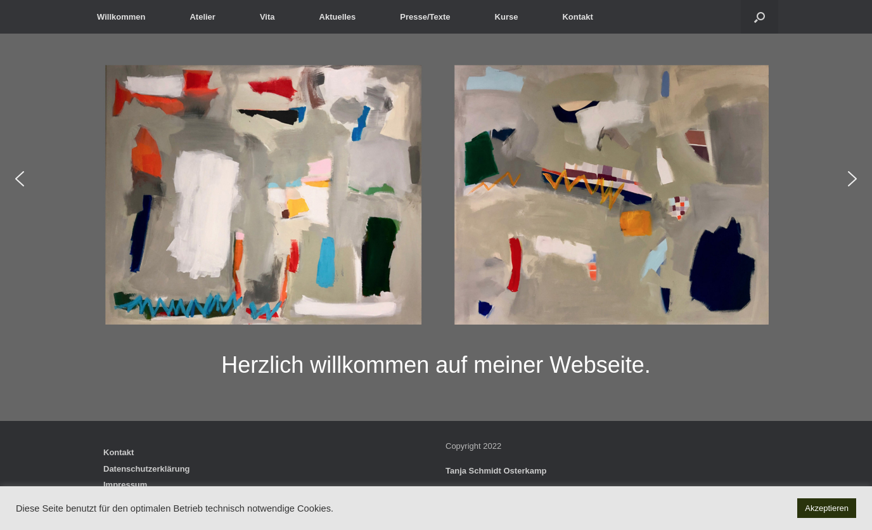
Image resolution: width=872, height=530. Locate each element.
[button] (759, 17)
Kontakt (577, 17)
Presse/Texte (425, 17)
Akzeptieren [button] (827, 508)
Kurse (506, 17)
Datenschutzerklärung (146, 469)
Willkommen (121, 17)
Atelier (202, 17)
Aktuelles (337, 17)
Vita (267, 17)
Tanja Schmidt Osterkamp (496, 470)
